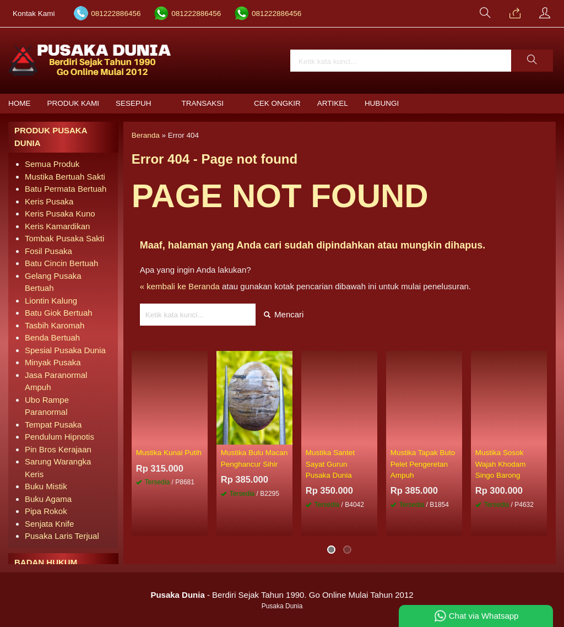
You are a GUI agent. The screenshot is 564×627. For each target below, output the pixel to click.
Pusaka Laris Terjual (62, 535)
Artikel (332, 103)
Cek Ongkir (277, 103)
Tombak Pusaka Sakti (64, 238)
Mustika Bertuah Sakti (65, 176)
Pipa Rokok (46, 511)
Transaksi (203, 103)
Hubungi (382, 103)
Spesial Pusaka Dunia (65, 350)
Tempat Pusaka (53, 424)
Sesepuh (133, 103)
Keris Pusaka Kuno (60, 213)
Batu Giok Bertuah (59, 312)
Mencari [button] (284, 314)
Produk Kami (73, 103)
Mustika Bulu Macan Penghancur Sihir (254, 458)
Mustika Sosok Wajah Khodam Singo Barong (500, 463)
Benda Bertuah (52, 337)
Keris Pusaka (49, 201)
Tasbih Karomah (54, 325)
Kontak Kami (34, 13)
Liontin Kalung (51, 300)
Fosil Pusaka (48, 251)
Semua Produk (52, 164)
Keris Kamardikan (57, 226)
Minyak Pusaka (53, 362)
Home (19, 103)
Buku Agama (48, 499)
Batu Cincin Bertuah (61, 263)
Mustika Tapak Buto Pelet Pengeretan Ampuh (423, 463)
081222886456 (115, 13)
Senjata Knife (49, 523)
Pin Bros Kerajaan (58, 449)
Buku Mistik (46, 486)
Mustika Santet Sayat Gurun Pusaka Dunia (330, 463)
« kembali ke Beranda (180, 286)
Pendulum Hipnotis (59, 436)
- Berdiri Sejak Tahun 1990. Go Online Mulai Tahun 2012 (281, 594)
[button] (532, 61)
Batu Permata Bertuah (65, 188)
